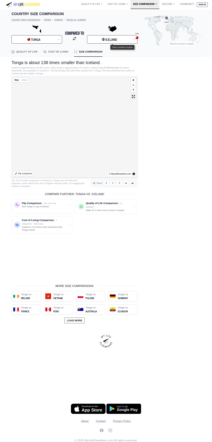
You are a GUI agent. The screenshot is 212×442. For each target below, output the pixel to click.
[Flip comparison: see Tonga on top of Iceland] (42, 206)
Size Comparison (144, 4)
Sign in (202, 4)
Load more (74, 319)
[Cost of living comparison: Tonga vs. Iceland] (42, 224)
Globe (24, 80)
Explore (167, 4)
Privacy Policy (122, 420)
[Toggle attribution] (134, 174)
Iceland (46, 180)
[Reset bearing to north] (133, 89)
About (85, 420)
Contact (101, 420)
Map (17, 80)
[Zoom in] (133, 80)
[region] (74, 127)
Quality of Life (90, 4)
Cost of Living (116, 4)
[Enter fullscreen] (133, 96)
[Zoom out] (133, 85)
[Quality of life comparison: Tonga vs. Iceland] (106, 206)
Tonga (57, 180)
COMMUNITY (187, 4)
